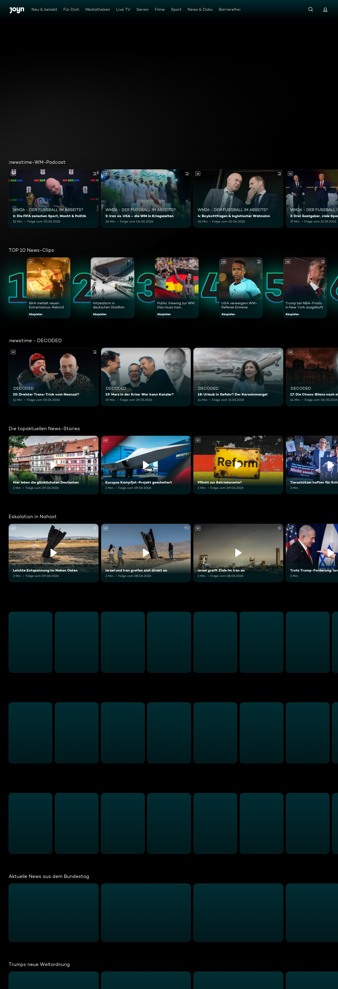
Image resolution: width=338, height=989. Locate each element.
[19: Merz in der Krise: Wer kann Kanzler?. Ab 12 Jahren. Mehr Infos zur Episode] (146, 377)
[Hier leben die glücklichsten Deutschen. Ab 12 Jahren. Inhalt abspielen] (54, 465)
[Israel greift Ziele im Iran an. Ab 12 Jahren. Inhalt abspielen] (238, 553)
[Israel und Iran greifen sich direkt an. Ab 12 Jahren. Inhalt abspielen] (146, 553)
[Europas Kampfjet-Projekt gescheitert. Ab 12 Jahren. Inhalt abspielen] (146, 465)
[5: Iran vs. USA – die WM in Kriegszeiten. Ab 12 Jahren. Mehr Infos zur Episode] (146, 198)
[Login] (325, 9)
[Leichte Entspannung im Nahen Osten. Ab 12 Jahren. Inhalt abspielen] (54, 553)
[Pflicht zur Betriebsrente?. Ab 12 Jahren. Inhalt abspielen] (238, 465)
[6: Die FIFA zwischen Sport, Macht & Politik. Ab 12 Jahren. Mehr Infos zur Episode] (54, 198)
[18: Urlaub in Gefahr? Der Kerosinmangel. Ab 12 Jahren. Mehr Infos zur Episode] (238, 377)
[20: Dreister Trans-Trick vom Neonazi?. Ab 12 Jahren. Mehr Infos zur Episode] (54, 377)
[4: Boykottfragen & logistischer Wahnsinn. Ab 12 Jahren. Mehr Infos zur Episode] (238, 198)
